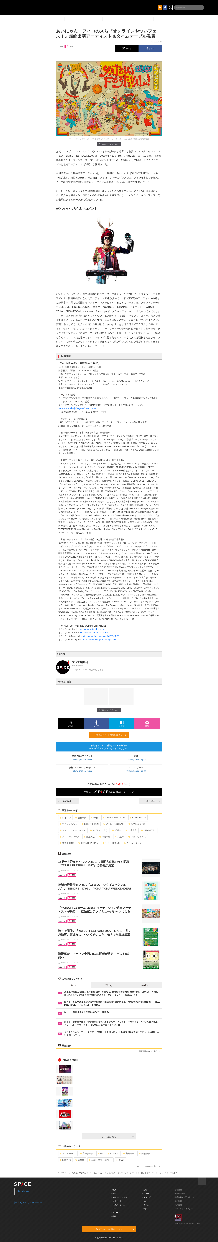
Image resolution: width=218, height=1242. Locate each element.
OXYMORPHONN (88, 843)
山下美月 (113, 1153)
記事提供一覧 (180, 1193)
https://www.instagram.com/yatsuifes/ (100, 639)
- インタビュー (148, 1197)
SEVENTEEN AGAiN (114, 817)
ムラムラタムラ (132, 843)
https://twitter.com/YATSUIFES (93, 632)
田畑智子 (144, 1153)
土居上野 (131, 830)
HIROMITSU (148, 830)
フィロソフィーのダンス (73, 830)
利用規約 (178, 1205)
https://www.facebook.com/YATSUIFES (101, 636)
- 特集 (144, 1209)
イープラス (61, 1173)
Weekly (109, 985)
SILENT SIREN (90, 824)
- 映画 (113, 1216)
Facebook (23, 1191)
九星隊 (119, 836)
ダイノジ (65, 817)
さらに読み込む (118, 1136)
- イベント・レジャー (120, 1197)
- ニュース (146, 1193)
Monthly (144, 985)
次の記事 (153, 801)
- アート (114, 1209)
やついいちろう (68, 824)
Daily (73, 985)
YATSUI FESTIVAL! (113, 824)
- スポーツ (115, 1212)
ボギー (116, 830)
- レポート (146, 1201)
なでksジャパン (137, 824)
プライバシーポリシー (184, 1209)
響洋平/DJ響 (67, 843)
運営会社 (178, 1190)
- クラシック (116, 1201)
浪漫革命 (104, 836)
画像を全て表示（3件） (109, 144)
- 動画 (144, 1190)
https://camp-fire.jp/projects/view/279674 (77, 408)
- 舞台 (113, 1193)
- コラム (145, 1205)
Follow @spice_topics (82, 759)
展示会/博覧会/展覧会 (100, 1160)
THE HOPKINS (111, 843)
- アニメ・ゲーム (118, 1205)
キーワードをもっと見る (148, 1166)
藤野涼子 (128, 1153)
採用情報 (178, 1201)
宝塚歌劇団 (86, 1153)
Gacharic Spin (138, 817)
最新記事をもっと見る (149, 1051)
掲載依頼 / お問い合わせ (184, 1197)
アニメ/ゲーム (68, 1153)
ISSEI (120, 1160)
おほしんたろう (98, 830)
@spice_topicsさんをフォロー (28, 1202)
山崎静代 (65, 1160)
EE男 (94, 817)
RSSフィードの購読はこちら (111, 735)
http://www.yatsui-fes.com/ (92, 629)
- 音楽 (113, 1190)
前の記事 (65, 801)
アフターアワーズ (69, 836)
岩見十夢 (80, 817)
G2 (100, 1153)
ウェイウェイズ (137, 836)
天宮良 (79, 1160)
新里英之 (89, 836)
